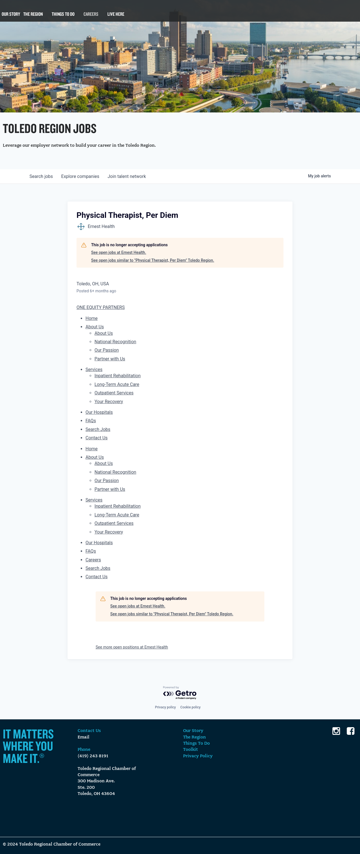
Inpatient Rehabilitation (117, 375)
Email (83, 737)
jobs (41, 176)
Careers (91, 17)
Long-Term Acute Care (116, 384)
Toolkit (190, 749)
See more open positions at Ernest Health (132, 647)
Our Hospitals (99, 412)
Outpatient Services (114, 393)
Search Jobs (98, 429)
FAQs (91, 420)
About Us (95, 326)
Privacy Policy (198, 756)
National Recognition (115, 341)
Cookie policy (190, 707)
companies (81, 176)
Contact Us (97, 437)
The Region (33, 17)
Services (94, 369)
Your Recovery (108, 401)
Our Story (11, 17)
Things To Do (63, 17)
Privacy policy (165, 707)
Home (92, 318)
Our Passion (106, 350)
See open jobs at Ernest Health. (118, 252)
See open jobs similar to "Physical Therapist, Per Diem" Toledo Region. (152, 260)
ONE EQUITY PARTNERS (100, 307)
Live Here (115, 17)
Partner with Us (109, 359)
